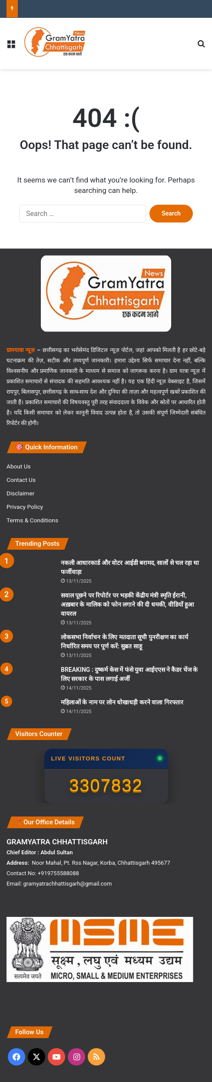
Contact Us (21, 479)
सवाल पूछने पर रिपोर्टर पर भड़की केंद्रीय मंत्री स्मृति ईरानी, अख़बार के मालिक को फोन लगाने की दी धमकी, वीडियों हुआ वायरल (127, 604)
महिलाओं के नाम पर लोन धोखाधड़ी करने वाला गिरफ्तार (122, 702)
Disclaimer (20, 493)
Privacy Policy (25, 506)
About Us (19, 466)
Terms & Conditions (32, 520)
